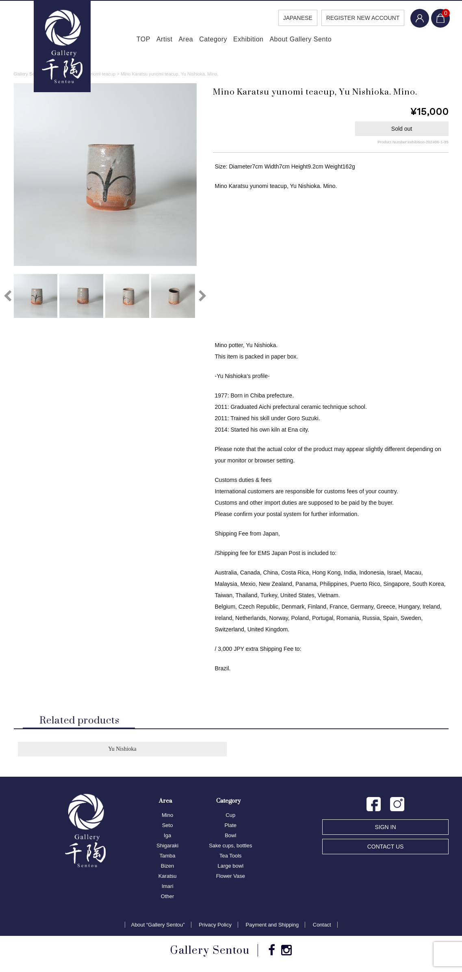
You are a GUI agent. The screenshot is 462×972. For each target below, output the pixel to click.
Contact (322, 926)
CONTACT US (385, 848)
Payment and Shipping (272, 926)
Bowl (230, 837)
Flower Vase (230, 877)
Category (215, 40)
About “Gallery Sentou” (157, 926)
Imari (168, 887)
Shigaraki (167, 847)
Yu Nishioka (122, 750)
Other (167, 897)
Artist (151, 40)
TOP (122, 40)
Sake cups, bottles (230, 847)
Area (180, 40)
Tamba (168, 857)
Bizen (167, 867)
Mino (167, 816)
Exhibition (258, 40)
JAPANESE (294, 18)
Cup (230, 816)
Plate (230, 826)
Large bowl (230, 867)
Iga (167, 837)
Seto (167, 826)
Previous (8, 297)
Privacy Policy (215, 926)
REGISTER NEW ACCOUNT (359, 18)
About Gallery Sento (316, 40)
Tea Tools (230, 857)
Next (203, 297)
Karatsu (167, 877)
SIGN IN (385, 828)
